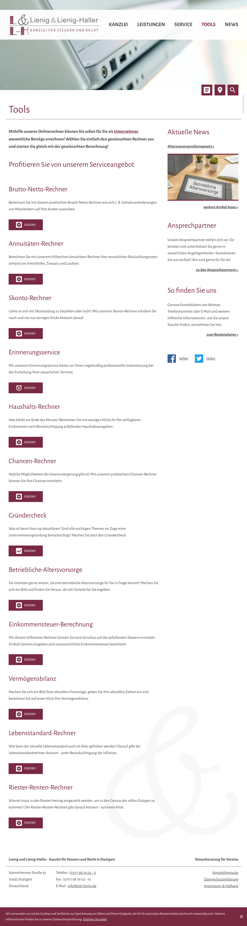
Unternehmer (126, 131)
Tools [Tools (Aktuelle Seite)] (209, 24)
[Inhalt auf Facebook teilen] (179, 358)
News (231, 24)
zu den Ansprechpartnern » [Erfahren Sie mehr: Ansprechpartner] (217, 270)
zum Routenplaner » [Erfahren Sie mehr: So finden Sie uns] (222, 335)
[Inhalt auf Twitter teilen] (207, 358)
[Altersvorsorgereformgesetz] (203, 172)
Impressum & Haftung (221, 886)
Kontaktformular (225, 873)
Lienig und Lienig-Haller (62, 860)
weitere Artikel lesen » (220, 207)
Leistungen (151, 24)
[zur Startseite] (54, 24)
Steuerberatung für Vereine (216, 860)
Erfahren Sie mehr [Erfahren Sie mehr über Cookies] (95, 919)
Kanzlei (118, 24)
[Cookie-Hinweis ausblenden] (241, 916)
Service (183, 24)
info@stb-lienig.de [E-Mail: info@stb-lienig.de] (82, 886)
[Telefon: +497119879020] (82, 873)
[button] (26, 224)
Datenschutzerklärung (221, 879)
